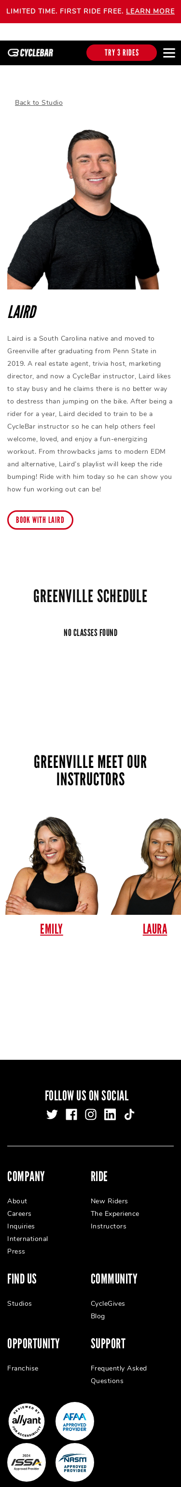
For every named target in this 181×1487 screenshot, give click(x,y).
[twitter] (52, 1106)
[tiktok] (129, 1106)
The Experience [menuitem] (115, 1205)
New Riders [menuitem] (109, 1193)
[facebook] (71, 1106)
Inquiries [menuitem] (21, 1218)
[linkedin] (110, 1106)
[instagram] (91, 1106)
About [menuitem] (17, 1193)
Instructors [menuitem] (109, 1218)
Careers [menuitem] (19, 1205)
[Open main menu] (169, 53)
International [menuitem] (27, 1230)
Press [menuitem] (16, 1243)
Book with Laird (40, 511)
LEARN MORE (150, 11)
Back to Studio (39, 94)
